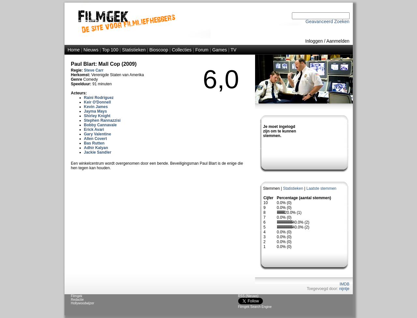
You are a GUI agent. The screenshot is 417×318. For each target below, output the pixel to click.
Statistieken (134, 49)
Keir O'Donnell (97, 102)
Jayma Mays (95, 111)
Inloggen (314, 41)
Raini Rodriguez (99, 97)
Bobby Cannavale (100, 125)
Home (74, 49)
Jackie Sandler (97, 152)
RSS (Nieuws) (248, 296)
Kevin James (96, 106)
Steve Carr (94, 70)
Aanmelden (338, 41)
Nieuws (90, 49)
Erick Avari (94, 129)
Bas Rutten (94, 143)
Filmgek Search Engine (255, 307)
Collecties (182, 49)
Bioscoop (158, 49)
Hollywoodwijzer (82, 303)
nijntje (344, 288)
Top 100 (110, 49)
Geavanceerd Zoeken (328, 21)
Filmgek (76, 296)
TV (234, 49)
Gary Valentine (97, 134)
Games (219, 49)
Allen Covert (95, 138)
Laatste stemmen (321, 188)
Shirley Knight (97, 116)
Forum (201, 49)
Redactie (77, 299)
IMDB (345, 284)
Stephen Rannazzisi (102, 120)
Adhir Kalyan (96, 147)
